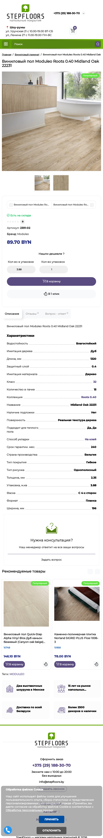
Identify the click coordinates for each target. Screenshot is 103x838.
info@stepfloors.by (51, 782)
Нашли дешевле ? (51, 254)
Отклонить (51, 830)
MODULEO (17, 674)
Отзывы (32, 313)
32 (94, 382)
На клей (90, 439)
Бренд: (18, 234)
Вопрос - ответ (56, 313)
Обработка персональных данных (29, 810)
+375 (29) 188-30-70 (67, 13)
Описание (12, 313)
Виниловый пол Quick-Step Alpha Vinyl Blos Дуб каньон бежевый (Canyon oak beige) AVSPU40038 (23, 638)
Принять (51, 819)
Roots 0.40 (88, 397)
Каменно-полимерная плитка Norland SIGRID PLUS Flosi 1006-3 (76, 638)
